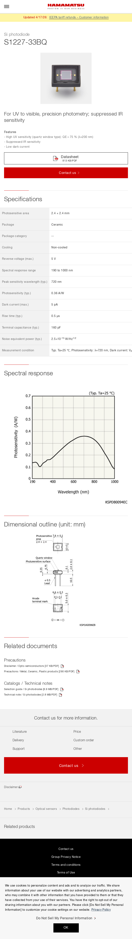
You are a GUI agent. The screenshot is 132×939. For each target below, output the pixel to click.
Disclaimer (11, 787)
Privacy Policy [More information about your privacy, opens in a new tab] (101, 909)
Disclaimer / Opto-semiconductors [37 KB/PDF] (31, 666)
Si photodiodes (95, 809)
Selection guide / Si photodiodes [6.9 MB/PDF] (31, 689)
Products (24, 809)
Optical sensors (46, 809)
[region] (66, 908)
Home (8, 809)
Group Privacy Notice (66, 857)
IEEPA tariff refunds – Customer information (79, 17)
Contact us (65, 849)
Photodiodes (71, 809)
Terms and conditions (65, 865)
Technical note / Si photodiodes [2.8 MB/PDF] (30, 695)
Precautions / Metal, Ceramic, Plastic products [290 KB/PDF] (39, 671)
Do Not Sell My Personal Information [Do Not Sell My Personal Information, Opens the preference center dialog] (64, 918)
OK (66, 927)
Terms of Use (66, 872)
